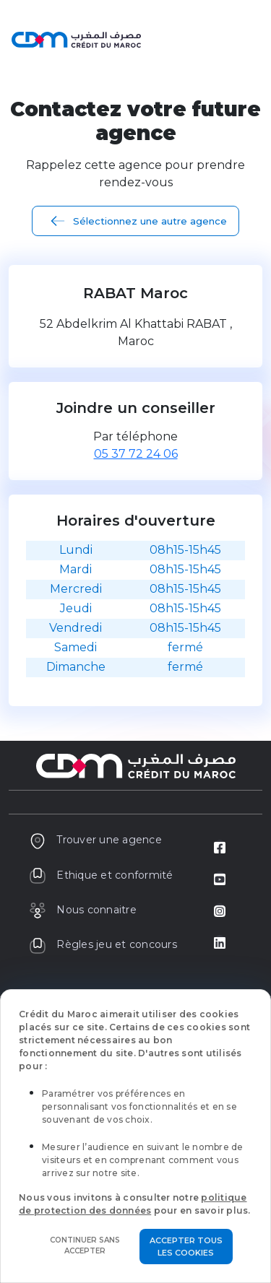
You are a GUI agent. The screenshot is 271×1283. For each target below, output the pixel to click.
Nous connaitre (83, 909)
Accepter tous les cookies (186, 1246)
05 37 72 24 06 (136, 454)
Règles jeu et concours (103, 944)
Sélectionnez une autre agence (150, 221)
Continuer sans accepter (85, 1245)
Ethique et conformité (101, 875)
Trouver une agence (95, 839)
